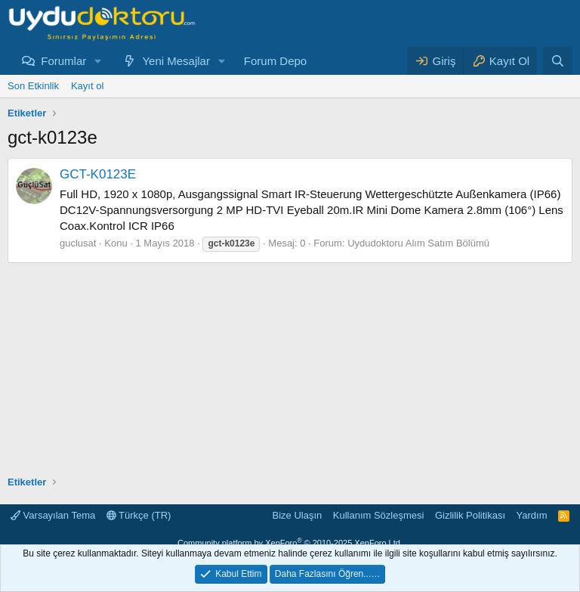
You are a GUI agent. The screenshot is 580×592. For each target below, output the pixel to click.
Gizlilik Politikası (470, 515)
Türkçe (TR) (138, 515)
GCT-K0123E (98, 174)
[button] (98, 61)
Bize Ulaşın (297, 515)
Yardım (532, 515)
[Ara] (557, 61)
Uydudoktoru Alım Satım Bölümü (418, 243)
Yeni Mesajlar (176, 60)
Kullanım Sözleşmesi (378, 515)
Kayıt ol (87, 85)
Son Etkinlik (33, 85)
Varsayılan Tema (53, 515)
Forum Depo (275, 60)
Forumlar (63, 60)
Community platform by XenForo (290, 542)
